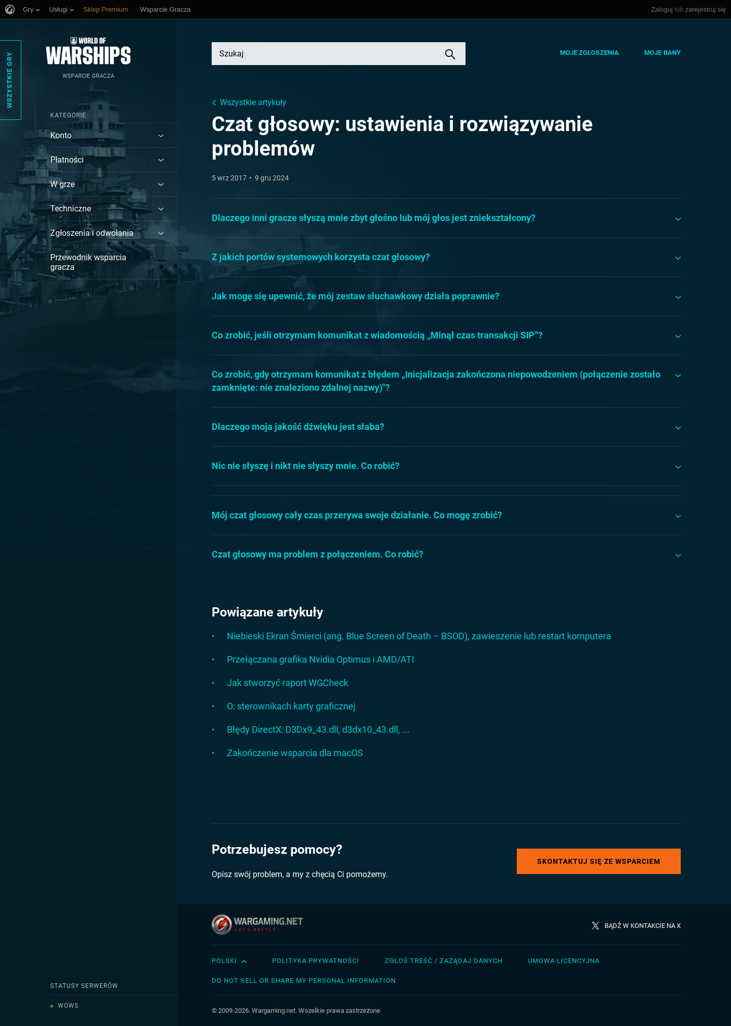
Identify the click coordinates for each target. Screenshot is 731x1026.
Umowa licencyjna (564, 961)
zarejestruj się (705, 9)
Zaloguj (662, 9)
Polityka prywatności (315, 961)
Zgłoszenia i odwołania (92, 233)
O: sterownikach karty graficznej (291, 706)
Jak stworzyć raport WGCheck (287, 682)
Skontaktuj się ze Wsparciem (598, 861)
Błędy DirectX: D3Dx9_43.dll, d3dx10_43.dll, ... (318, 729)
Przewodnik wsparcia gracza (88, 262)
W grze (62, 184)
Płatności (67, 160)
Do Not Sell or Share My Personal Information (304, 980)
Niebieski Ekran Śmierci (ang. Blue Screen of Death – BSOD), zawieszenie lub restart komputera (419, 636)
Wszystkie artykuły (253, 102)
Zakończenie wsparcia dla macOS (295, 753)
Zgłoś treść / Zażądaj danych (444, 961)
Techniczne (70, 208)
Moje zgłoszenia (589, 52)
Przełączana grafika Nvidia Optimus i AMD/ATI (320, 659)
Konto (61, 135)
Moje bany (662, 52)
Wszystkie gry (9, 80)
